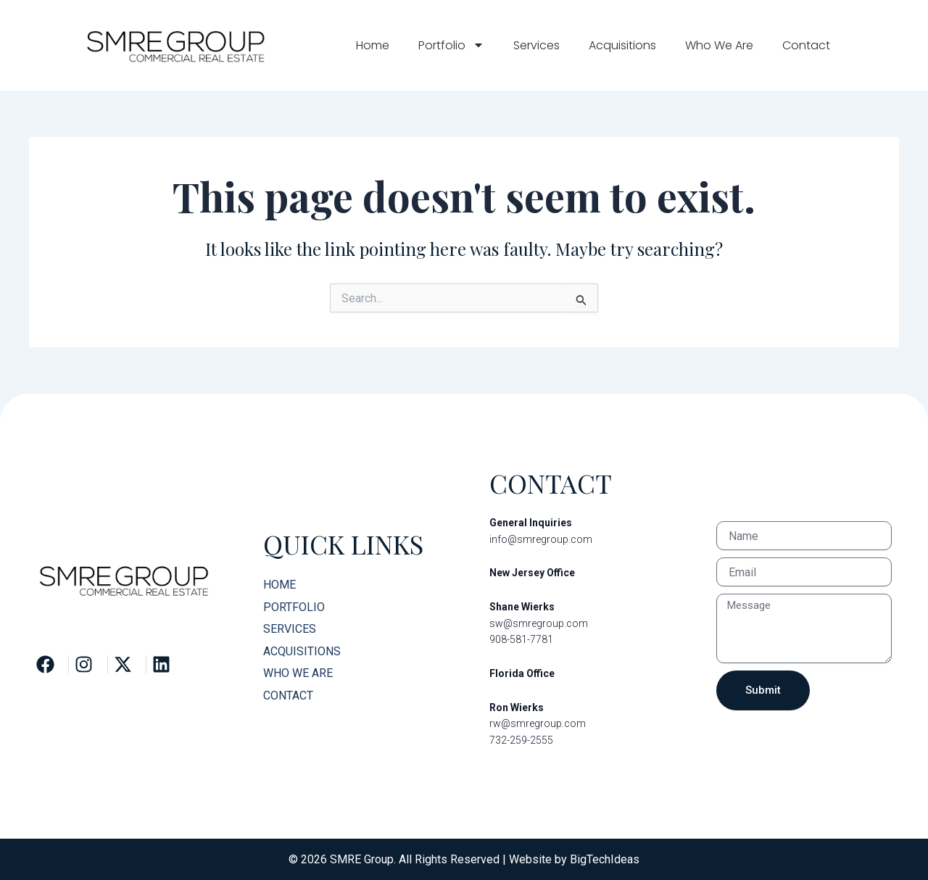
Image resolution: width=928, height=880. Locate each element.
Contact (806, 45)
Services (536, 45)
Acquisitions (622, 45)
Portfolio (451, 45)
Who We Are (719, 45)
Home (372, 45)
